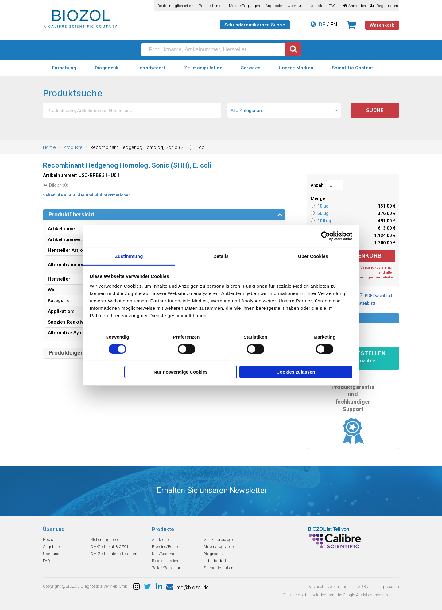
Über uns (296, 5)
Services (250, 68)
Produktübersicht (71, 215)
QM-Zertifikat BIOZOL (110, 546)
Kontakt (316, 5)
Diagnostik (107, 68)
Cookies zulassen (296, 372)
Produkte (73, 147)
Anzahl (318, 185)
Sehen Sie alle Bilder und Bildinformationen (87, 195)
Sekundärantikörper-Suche (254, 25)
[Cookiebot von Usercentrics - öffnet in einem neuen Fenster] (325, 236)
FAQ (332, 5)
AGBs (363, 586)
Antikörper (161, 539)
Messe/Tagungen (244, 5)
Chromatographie (219, 546)
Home (49, 147)
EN (333, 24)
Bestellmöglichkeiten (175, 5)
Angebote (274, 5)
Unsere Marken (296, 68)
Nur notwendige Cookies (181, 372)
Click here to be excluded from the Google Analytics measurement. (341, 595)
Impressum (388, 586)
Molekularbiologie (218, 539)
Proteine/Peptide (166, 546)
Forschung (64, 68)
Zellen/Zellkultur (166, 567)
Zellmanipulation (203, 68)
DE (322, 24)
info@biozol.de (187, 587)
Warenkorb (382, 25)
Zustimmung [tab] (129, 255)
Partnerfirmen (211, 5)
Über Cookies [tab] (313, 255)
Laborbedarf (151, 68)
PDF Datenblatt (376, 295)
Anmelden (354, 5)
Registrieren (384, 5)
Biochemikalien (165, 560)
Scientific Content (352, 68)
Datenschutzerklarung (327, 586)
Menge (318, 198)
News (48, 539)
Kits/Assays (163, 553)
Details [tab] (221, 255)
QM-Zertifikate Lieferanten (114, 553)
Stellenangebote (105, 539)
